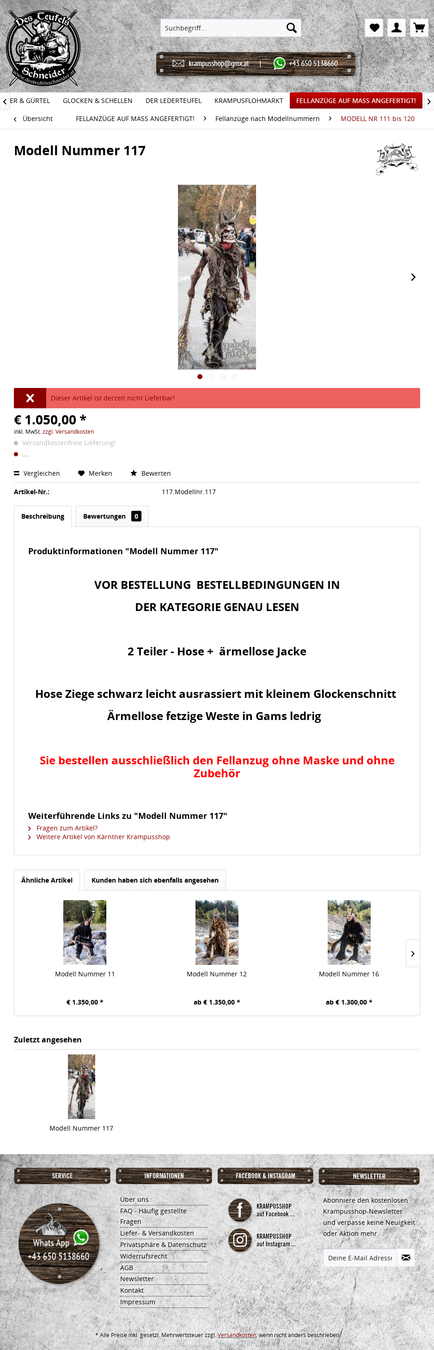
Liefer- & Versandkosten (157, 1233)
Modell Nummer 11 (85, 973)
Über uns (134, 1199)
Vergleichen (38, 473)
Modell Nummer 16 (349, 973)
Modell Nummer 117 (81, 1128)
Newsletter (137, 1278)
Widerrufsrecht (143, 1256)
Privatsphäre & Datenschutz (163, 1244)
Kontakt (132, 1290)
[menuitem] (230, 27)
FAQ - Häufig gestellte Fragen (153, 1216)
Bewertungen (112, 516)
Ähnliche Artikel (47, 880)
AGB (126, 1267)
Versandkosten (237, 1335)
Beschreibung (42, 516)
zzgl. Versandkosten (68, 432)
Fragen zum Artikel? (63, 827)
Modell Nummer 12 (217, 973)
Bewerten (150, 473)
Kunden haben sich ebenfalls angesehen (155, 880)
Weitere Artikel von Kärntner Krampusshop (99, 836)
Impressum (137, 1301)
